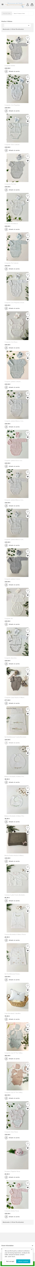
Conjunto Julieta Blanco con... (14, 421)
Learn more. (11, 1256)
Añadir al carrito (14, 71)
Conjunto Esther (10, 65)
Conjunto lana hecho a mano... (15, 697)
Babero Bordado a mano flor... (15, 776)
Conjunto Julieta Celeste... (13, 381)
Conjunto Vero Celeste (12, 144)
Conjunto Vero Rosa (11, 1132)
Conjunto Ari (9, 618)
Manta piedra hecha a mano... (15, 855)
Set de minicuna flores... (13, 974)
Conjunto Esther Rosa (12, 1211)
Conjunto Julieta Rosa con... (14, 460)
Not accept (10, 1261)
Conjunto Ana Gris (11, 658)
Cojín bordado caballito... (13, 1013)
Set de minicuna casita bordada (15, 737)
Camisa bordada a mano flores (15, 934)
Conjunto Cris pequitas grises (14, 302)
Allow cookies (23, 1261)
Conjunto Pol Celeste (11, 263)
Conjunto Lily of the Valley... (14, 1053)
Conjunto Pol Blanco (11, 223)
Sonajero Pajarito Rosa (12, 1171)
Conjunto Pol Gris (10, 184)
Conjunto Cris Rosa (11, 342)
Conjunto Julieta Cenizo (12, 579)
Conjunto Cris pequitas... (13, 105)
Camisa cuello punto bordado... (15, 895)
